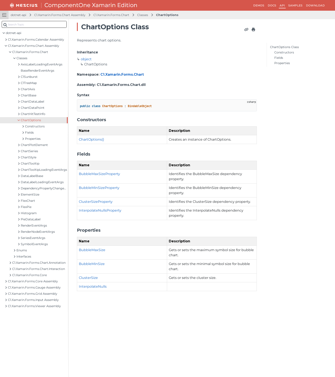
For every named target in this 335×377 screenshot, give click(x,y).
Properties (282, 63)
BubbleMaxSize (92, 250)
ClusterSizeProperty (96, 202)
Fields (278, 58)
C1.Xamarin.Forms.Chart (111, 15)
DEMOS (258, 5)
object (86, 59)
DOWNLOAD (315, 5)
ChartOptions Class (284, 47)
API (282, 5)
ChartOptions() (91, 139)
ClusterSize (88, 278)
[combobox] (34, 24)
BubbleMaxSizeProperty (99, 174)
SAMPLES (295, 5)
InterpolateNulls (93, 286)
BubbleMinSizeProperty (99, 188)
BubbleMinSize (92, 264)
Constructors (284, 52)
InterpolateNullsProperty (100, 210)
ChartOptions (167, 15)
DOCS (272, 5)
